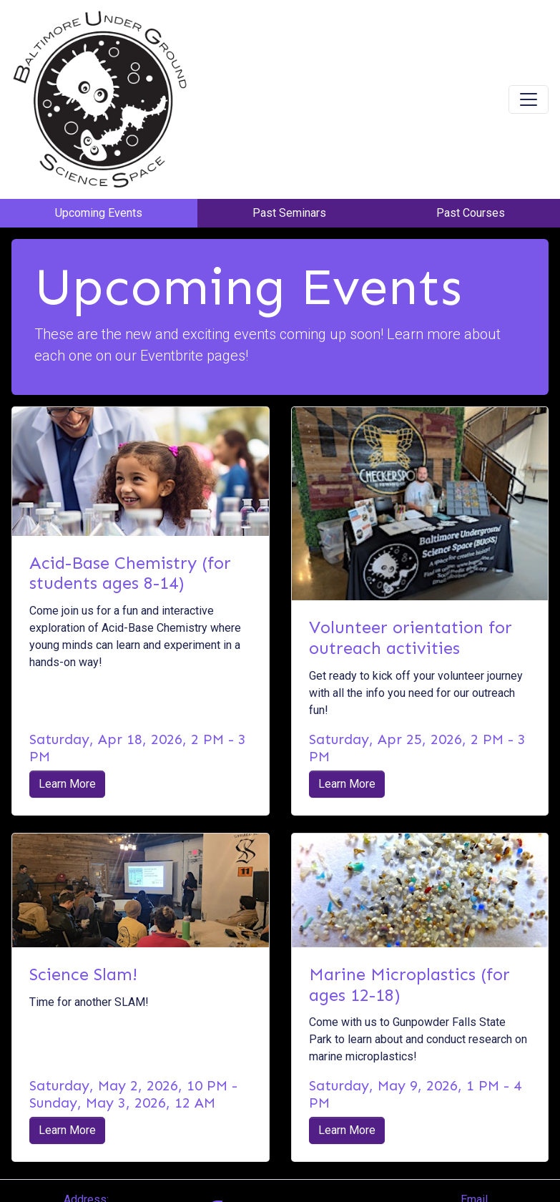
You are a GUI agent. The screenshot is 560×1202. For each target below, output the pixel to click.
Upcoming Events (98, 213)
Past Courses (470, 213)
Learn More (67, 784)
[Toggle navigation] (529, 99)
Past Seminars (289, 213)
